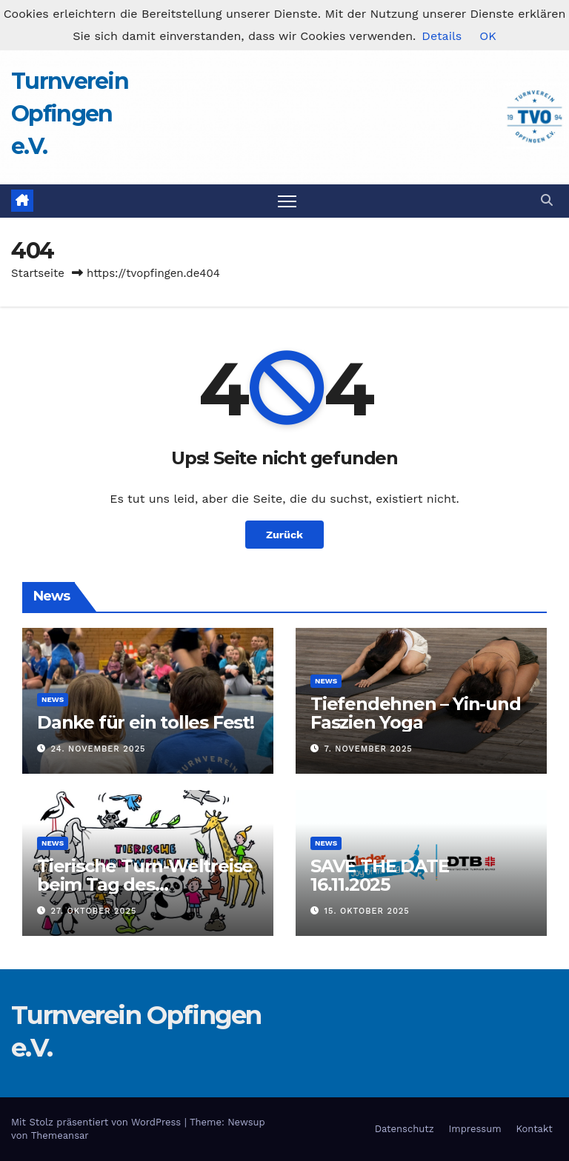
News (52, 699)
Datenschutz (404, 1128)
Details (442, 36)
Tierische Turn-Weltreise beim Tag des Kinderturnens (145, 884)
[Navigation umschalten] (287, 201)
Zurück (284, 535)
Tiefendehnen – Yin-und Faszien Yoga (415, 713)
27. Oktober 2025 (94, 911)
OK (487, 36)
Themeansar (60, 1135)
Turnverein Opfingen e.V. (69, 113)
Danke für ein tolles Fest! (145, 722)
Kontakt (534, 1128)
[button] (547, 200)
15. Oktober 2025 (367, 911)
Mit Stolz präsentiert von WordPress (97, 1122)
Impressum (475, 1128)
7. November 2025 (369, 749)
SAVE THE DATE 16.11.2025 (379, 875)
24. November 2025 (98, 749)
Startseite (37, 273)
